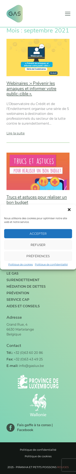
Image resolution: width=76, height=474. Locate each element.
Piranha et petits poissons (42, 467)
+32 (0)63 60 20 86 (28, 353)
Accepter (38, 234)
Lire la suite (15, 133)
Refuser (38, 245)
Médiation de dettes (26, 286)
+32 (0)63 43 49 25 (28, 359)
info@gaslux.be (31, 366)
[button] (69, 210)
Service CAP (17, 300)
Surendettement (23, 280)
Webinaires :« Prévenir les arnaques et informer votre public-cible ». (31, 89)
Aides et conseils (23, 306)
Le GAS (12, 273)
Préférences (38, 256)
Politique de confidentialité (51, 264)
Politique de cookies (20, 264)
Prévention (17, 293)
